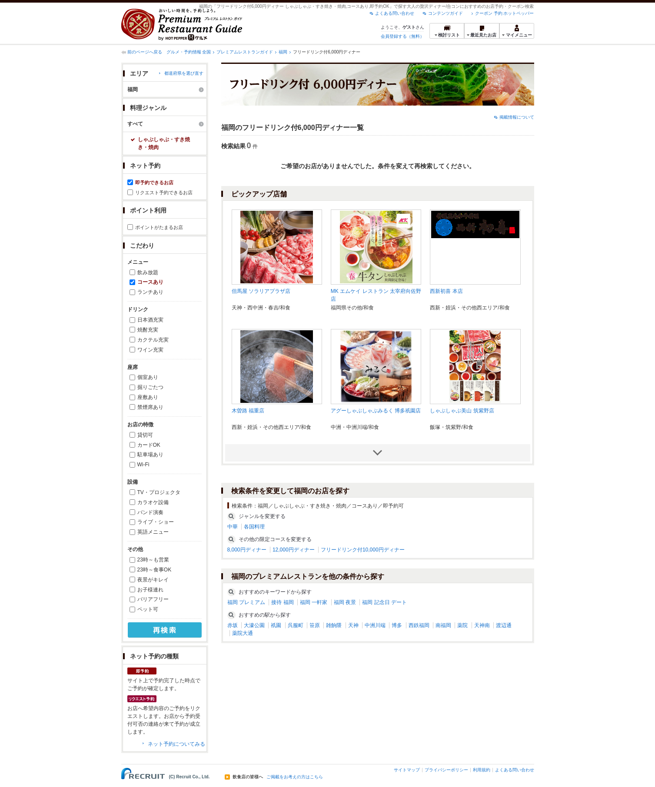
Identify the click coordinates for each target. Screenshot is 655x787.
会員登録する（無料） (402, 36)
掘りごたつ (150, 387)
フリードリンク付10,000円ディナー (363, 550)
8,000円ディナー (246, 550)
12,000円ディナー (294, 550)
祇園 (276, 625)
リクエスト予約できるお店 (164, 192)
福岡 (283, 52)
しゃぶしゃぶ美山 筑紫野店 (462, 411)
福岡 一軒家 (313, 602)
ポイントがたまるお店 (159, 227)
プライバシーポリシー (446, 769)
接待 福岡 (282, 602)
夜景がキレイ (153, 580)
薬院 (462, 625)
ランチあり (150, 292)
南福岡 (443, 625)
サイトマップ (407, 769)
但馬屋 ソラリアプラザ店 (261, 291)
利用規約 (481, 769)
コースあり (150, 282)
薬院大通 (242, 633)
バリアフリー (153, 599)
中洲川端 (375, 625)
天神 (353, 625)
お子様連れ (150, 590)
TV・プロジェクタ (158, 492)
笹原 (314, 625)
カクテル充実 (153, 340)
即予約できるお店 (154, 182)
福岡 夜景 (345, 602)
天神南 (482, 625)
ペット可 (147, 609)
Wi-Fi (143, 465)
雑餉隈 (334, 625)
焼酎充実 (147, 330)
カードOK (148, 445)
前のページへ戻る (144, 52)
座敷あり (147, 397)
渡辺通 (504, 625)
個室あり (147, 377)
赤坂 (232, 625)
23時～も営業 (153, 560)
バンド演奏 (150, 512)
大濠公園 (254, 625)
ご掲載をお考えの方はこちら (294, 777)
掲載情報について (516, 117)
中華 (232, 527)
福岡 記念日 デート (384, 602)
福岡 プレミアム (246, 602)
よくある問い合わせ (394, 13)
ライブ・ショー (155, 522)
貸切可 (145, 435)
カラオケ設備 (153, 502)
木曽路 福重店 (248, 411)
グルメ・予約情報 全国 (188, 52)
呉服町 (295, 625)
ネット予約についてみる (176, 744)
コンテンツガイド (445, 13)
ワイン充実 (150, 350)
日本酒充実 (150, 320)
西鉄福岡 (419, 625)
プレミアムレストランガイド (244, 52)
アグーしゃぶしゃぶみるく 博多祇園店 (376, 411)
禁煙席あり (150, 407)
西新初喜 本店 (446, 291)
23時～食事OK (154, 570)
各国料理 (254, 527)
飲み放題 (147, 272)
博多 (397, 625)
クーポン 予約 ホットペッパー (504, 13)
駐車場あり (150, 455)
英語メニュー (153, 532)
